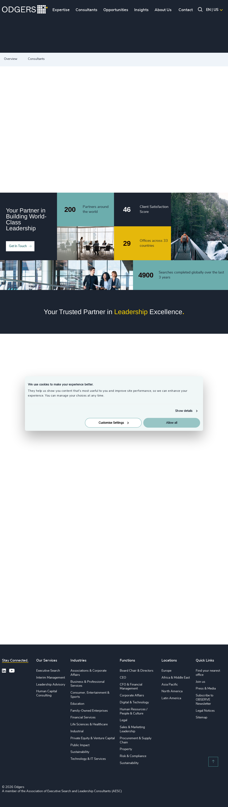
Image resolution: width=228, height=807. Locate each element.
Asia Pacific (170, 684)
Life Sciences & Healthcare (89, 724)
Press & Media (206, 688)
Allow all (171, 422)
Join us (200, 681)
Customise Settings (114, 422)
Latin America (171, 698)
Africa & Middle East (176, 677)
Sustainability (79, 751)
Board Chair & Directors (136, 670)
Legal (123, 720)
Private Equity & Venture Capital (92, 738)
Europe (166, 670)
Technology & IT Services (88, 758)
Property (126, 749)
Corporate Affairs (132, 695)
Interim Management (50, 677)
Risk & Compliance (133, 756)
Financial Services (83, 717)
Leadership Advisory (50, 684)
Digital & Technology (134, 702)
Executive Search (48, 670)
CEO (123, 677)
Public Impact (79, 745)
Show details (183, 410)
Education (77, 703)
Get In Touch (18, 246)
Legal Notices (205, 710)
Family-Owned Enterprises (89, 710)
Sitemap (201, 717)
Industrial (77, 731)
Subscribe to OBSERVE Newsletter (204, 699)
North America (172, 691)
